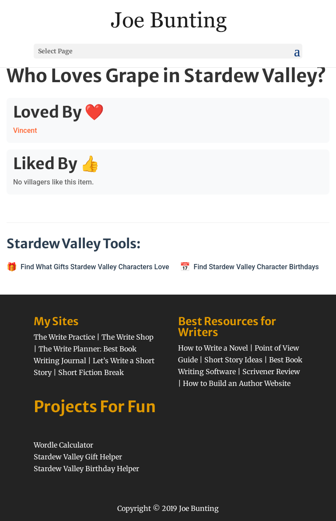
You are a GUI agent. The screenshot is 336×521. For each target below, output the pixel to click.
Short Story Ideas (233, 359)
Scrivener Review (271, 371)
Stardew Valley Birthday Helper (86, 468)
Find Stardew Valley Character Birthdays (256, 267)
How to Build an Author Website (236, 383)
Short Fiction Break (91, 372)
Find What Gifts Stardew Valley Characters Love (95, 267)
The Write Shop (128, 337)
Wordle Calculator (63, 445)
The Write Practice (64, 337)
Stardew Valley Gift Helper (78, 456)
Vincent (25, 130)
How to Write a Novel (213, 348)
